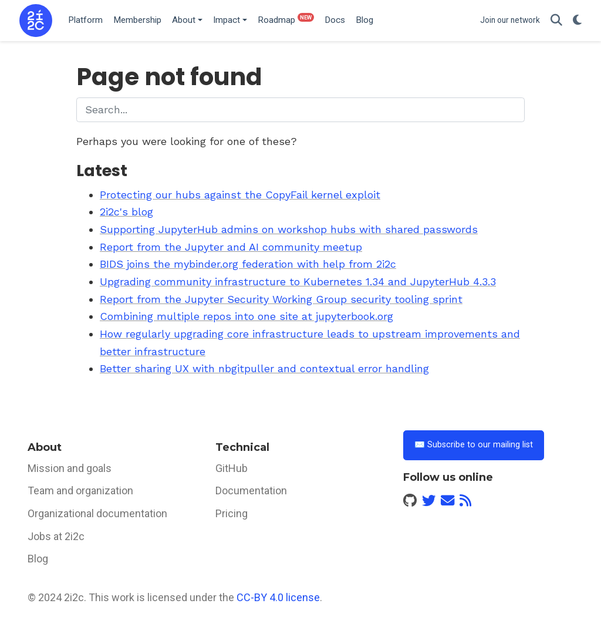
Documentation (251, 490)
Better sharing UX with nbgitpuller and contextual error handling (264, 368)
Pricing (231, 513)
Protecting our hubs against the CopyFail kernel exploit (240, 194)
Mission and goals (70, 468)
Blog (38, 558)
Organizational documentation (97, 513)
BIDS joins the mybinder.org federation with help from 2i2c (248, 264)
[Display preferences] (577, 21)
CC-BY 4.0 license (278, 597)
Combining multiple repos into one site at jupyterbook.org (246, 316)
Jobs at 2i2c (56, 536)
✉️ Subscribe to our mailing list (473, 445)
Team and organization (80, 490)
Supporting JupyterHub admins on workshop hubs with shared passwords (289, 229)
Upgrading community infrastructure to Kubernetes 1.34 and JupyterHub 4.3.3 (298, 281)
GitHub (231, 468)
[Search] (556, 21)
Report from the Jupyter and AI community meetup (231, 247)
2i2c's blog (126, 211)
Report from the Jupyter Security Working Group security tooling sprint (281, 299)
